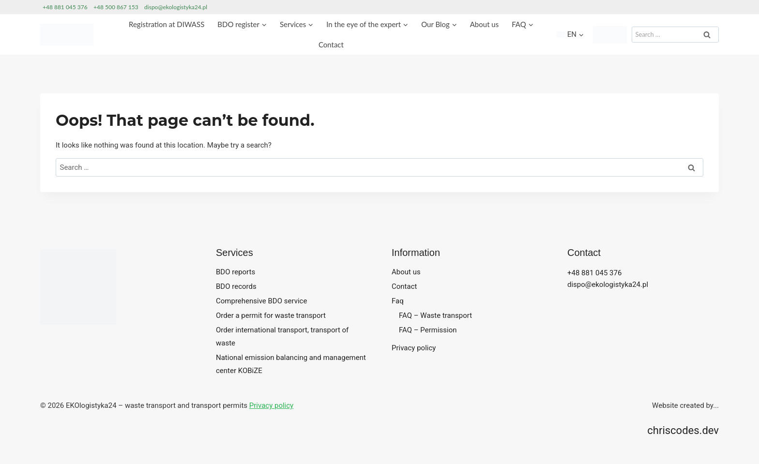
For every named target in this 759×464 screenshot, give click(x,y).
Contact (331, 44)
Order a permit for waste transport (271, 315)
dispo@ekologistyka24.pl (175, 7)
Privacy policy (414, 348)
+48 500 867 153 (115, 7)
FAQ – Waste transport (435, 315)
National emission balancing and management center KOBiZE (291, 364)
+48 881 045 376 (65, 7)
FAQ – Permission (428, 330)
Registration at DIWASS (166, 24)
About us (484, 24)
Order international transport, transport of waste (282, 336)
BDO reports (235, 272)
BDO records (236, 286)
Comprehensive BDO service (261, 301)
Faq (398, 301)
